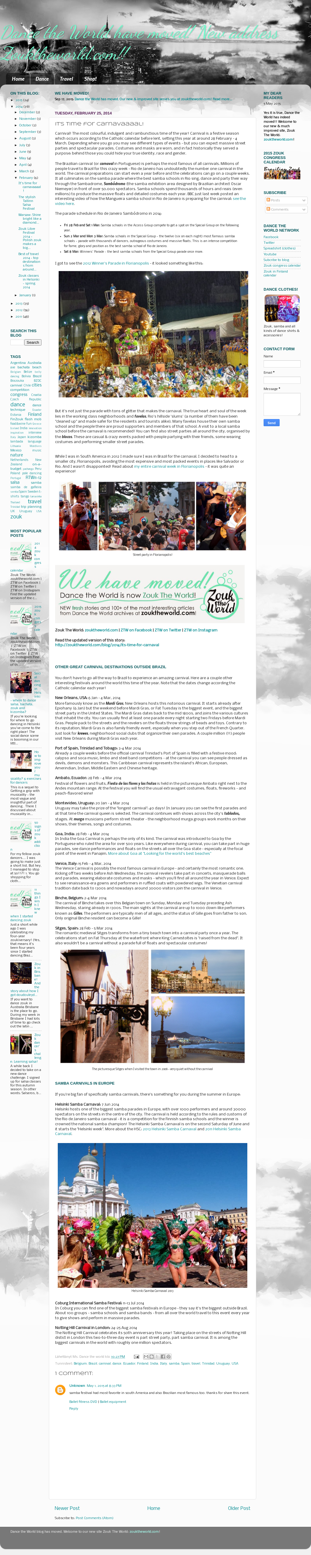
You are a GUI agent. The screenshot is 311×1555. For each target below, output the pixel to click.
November (28, 119)
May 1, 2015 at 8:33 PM (104, 1386)
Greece (37, 424)
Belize (28, 372)
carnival (105, 1363)
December (27, 112)
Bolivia (26, 376)
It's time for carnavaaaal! (29, 187)
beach (36, 367)
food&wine (17, 424)
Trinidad (208, 1363)
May (23, 158)
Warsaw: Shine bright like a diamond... (29, 219)
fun (29, 424)
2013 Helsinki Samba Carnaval (169, 1129)
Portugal (15, 478)
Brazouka (17, 381)
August (25, 138)
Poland (15, 473)
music (36, 450)
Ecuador (129, 1363)
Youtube (270, 254)
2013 (19, 303)
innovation (35, 428)
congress (18, 395)
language (34, 441)
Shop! (90, 78)
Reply (73, 1409)
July (22, 145)
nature (16, 455)
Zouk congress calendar (282, 266)
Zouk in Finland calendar (276, 273)
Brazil (93, 1363)
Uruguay (223, 1363)
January (25, 295)
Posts (273, 200)
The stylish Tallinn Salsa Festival (27, 203)
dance (117, 1363)
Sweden (33, 492)
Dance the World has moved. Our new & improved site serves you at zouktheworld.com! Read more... (153, 99)
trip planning (31, 507)
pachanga (28, 469)
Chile (27, 385)
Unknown (77, 1386)
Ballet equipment (113, 1402)
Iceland (14, 428)
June (23, 152)
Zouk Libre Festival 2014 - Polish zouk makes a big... (29, 238)
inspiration (16, 433)
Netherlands (19, 460)
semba (14, 492)
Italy (163, 1363)
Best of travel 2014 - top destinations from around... (29, 261)
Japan (21, 437)
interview (34, 432)
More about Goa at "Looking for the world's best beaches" (159, 854)
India (154, 1363)
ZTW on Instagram (200, 630)
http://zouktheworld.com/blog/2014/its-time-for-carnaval (107, 645)
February (26, 178)
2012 (19, 310)
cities (36, 385)
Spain (185, 1363)
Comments (277, 209)
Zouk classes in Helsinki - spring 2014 (28, 281)
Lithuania (15, 446)
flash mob (33, 419)
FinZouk (16, 419)
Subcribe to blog (276, 260)
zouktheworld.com (278, 139)
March (24, 171)
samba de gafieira (25, 487)
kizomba (34, 437)
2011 (19, 317)
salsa (15, 482)
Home (18, 78)
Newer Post (67, 1508)
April (23, 165)
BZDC (37, 381)
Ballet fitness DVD (83, 1402)
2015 (19, 100)
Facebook (271, 237)
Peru (38, 469)
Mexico (16, 450)
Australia (34, 363)
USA (235, 1363)
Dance (42, 78)
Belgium (80, 1363)
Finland (142, 1363)
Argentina (18, 363)
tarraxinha (35, 496)
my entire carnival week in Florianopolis (169, 467)
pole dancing (32, 473)
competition (19, 390)
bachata (23, 367)
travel (196, 1363)
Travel (66, 78)
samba (174, 1363)
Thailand (15, 502)
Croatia (36, 395)
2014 (19, 107)
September (28, 132)
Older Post (239, 1508)
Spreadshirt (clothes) (280, 248)
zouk (16, 517)
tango (25, 496)
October (25, 125)
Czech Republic (25, 399)
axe (12, 367)
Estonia (15, 415)
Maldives (35, 446)
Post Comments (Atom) (94, 1518)
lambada (16, 441)
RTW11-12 (33, 478)
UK (12, 511)
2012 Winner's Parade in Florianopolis (116, 263)
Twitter (269, 243)
